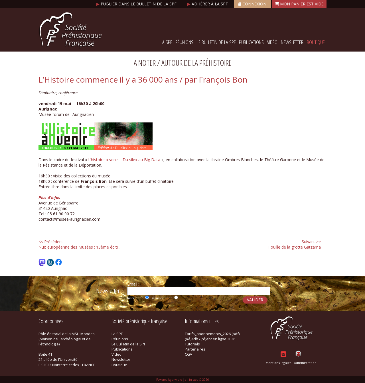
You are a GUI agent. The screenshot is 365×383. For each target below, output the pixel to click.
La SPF (166, 42)
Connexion (252, 4)
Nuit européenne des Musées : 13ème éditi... (79, 244)
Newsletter (292, 42)
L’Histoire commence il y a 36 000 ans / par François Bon (143, 79)
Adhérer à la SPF (208, 4)
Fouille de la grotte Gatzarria (294, 244)
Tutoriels (192, 344)
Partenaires (195, 349)
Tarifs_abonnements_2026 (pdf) (212, 333)
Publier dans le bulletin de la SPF (137, 4)
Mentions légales (278, 363)
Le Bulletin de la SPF (216, 42)
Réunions (184, 42)
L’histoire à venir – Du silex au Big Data (124, 159)
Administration (305, 363)
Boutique (316, 42)
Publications (251, 42)
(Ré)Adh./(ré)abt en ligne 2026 (210, 338)
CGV (188, 354)
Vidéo (272, 42)
